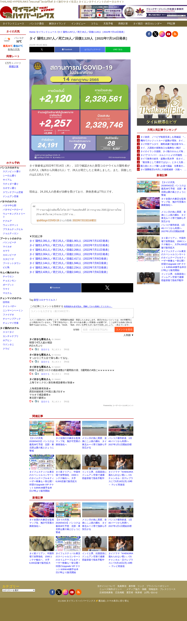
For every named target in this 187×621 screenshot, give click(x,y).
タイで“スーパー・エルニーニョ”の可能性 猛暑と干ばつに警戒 (164, 155)
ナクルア (7, 221)
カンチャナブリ (10, 336)
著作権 (132, 586)
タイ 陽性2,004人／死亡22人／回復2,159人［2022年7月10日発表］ (70, 254)
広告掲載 (119, 592)
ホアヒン (7, 340)
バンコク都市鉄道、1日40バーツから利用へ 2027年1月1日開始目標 (120, 441)
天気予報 (108, 23)
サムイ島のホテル (9, 272)
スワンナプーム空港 (13, 192)
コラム (94, 23)
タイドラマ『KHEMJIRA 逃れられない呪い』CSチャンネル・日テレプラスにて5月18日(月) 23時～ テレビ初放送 (120, 478)
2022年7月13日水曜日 (84, 220)
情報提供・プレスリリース (162, 589)
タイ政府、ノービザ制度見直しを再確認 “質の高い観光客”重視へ (164, 137)
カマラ (6, 250)
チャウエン (8, 276)
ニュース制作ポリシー (111, 589)
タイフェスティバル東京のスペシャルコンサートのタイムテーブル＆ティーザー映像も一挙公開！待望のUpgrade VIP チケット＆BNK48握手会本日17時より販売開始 (41, 481)
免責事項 (121, 586)
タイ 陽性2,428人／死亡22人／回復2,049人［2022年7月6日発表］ (69, 272)
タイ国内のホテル (9, 328)
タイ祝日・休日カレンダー (147, 23)
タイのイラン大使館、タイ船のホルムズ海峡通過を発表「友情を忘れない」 (164, 151)
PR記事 (171, 23)
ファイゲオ (8, 314)
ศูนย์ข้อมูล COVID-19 (48, 220)
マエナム (7, 293)
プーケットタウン (12, 263)
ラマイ (6, 289)
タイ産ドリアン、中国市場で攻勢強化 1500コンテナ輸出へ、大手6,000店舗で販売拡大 (174, 243)
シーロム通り (9, 175)
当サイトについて (106, 586)
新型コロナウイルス (44, 300)
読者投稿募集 (106, 592)
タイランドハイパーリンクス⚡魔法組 (85, 600)
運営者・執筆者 (134, 592)
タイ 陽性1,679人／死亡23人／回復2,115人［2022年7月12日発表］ (70, 245)
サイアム (7, 179)
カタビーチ (8, 259)
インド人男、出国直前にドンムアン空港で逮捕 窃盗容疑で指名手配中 (94, 475)
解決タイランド (57, 23)
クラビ (6, 348)
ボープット (8, 284)
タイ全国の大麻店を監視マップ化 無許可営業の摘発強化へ (68, 441)
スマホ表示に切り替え (118, 600)
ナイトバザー (9, 306)
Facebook (67, 49)
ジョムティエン (10, 233)
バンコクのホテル (9, 167)
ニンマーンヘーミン (13, 310)
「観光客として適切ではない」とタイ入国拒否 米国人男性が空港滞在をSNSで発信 (164, 162)
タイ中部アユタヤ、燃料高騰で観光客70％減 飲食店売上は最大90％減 (164, 144)
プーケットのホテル (10, 238)
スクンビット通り (12, 171)
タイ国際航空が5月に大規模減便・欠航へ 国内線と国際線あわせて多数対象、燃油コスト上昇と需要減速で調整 (164, 169)
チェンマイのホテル (10, 298)
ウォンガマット (10, 225)
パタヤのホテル (8, 201)
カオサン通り (9, 188)
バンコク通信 (37, 23)
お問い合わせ (151, 592)
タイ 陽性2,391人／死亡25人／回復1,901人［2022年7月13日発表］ (70, 240)
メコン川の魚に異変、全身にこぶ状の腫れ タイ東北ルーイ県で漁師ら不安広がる (173, 217)
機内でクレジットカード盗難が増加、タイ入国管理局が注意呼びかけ (164, 140)
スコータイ (8, 332)
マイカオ (7, 246)
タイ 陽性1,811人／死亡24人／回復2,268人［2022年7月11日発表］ (70, 249)
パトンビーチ (9, 242)
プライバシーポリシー (157, 586)
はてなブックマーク (92, 49)
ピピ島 (6, 267)
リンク (141, 586)
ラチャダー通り (10, 184)
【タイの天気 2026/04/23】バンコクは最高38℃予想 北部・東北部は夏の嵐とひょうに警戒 (41, 444)
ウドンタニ (8, 344)
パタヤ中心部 (9, 205)
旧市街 (6, 302)
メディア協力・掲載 (136, 589)
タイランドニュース (13, 23)
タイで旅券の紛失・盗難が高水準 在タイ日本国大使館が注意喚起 (164, 158)
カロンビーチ (9, 255)
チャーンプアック (12, 318)
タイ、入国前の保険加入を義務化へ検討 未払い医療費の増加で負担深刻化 (164, 147)
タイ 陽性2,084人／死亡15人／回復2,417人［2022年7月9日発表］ (69, 258)
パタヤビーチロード (13, 209)
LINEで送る (117, 49)
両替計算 (123, 23)
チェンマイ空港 (10, 323)
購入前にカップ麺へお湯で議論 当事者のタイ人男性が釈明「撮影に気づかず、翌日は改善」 (164, 166)
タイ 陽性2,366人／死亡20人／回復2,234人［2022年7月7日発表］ (69, 267)
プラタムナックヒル (13, 229)
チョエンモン (9, 280)
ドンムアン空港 (10, 196)
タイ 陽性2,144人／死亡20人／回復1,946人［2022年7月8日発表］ (69, 263)
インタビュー (78, 23)
